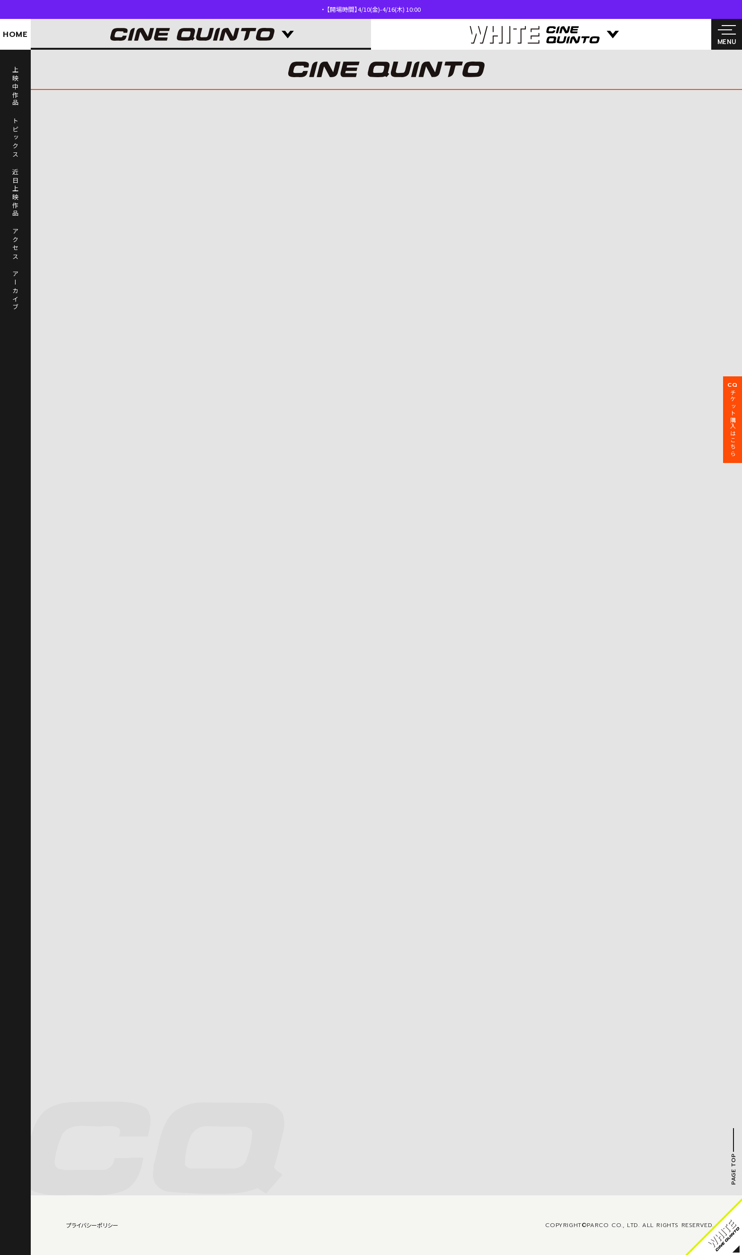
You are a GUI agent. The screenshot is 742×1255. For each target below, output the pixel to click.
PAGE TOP (733, 1169)
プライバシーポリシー (92, 1225)
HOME (15, 34)
